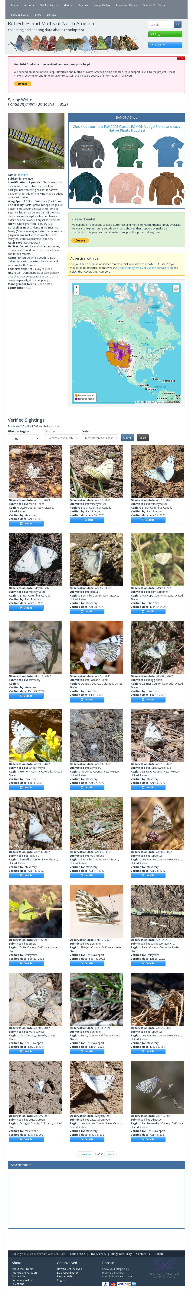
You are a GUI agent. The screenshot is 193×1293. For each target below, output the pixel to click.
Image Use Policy (121, 1254)
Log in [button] (156, 34)
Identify (68, 5)
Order (86, 431)
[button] (12, 141)
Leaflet (139, 402)
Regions (83, 5)
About (29, 5)
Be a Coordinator (67, 1272)
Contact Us (143, 1254)
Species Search (20, 14)
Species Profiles (154, 5)
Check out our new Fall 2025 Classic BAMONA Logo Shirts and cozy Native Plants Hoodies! (126, 128)
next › (110, 1154)
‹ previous (85, 1154)
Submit (127, 438)
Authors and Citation (24, 1272)
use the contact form (160, 268)
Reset (142, 438)
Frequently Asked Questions (22, 1282)
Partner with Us (66, 1276)
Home (15, 5)
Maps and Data (127, 5)
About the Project (22, 1269)
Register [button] (158, 44)
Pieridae (23, 175)
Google (158, 402)
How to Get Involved (69, 1269)
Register (62, 1280)
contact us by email (130, 268)
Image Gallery (102, 5)
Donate (51, 14)
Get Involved (49, 5)
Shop (38, 14)
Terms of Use (76, 1254)
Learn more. (125, 1276)
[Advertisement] (96, 1198)
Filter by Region (18, 431)
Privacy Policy (98, 1254)
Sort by (50, 431)
